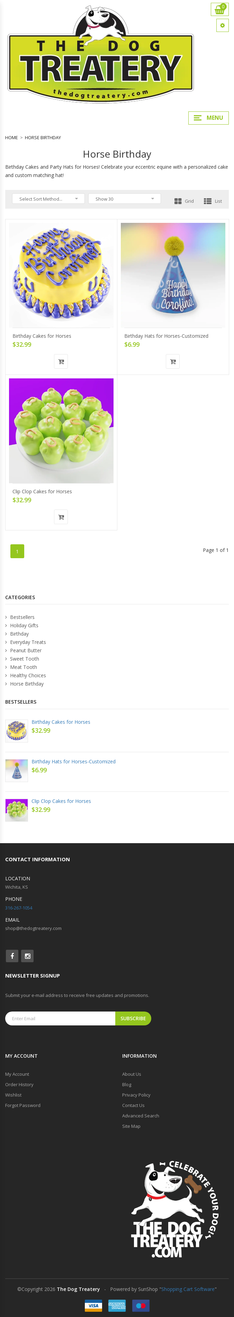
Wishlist (13, 1095)
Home (11, 137)
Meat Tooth (21, 667)
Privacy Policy (136, 1095)
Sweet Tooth (22, 658)
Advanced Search (140, 1116)
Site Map (131, 1126)
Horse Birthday (43, 137)
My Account (17, 1074)
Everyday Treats (25, 642)
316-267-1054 (18, 908)
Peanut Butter (23, 650)
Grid (184, 201)
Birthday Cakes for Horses (41, 336)
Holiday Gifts (21, 625)
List (213, 201)
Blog (126, 1084)
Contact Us (133, 1105)
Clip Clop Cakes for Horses (42, 491)
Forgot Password (22, 1105)
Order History (19, 1084)
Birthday (17, 633)
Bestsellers (20, 617)
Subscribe (133, 1018)
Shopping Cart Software (188, 1289)
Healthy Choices (25, 675)
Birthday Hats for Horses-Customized (166, 336)
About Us (131, 1074)
